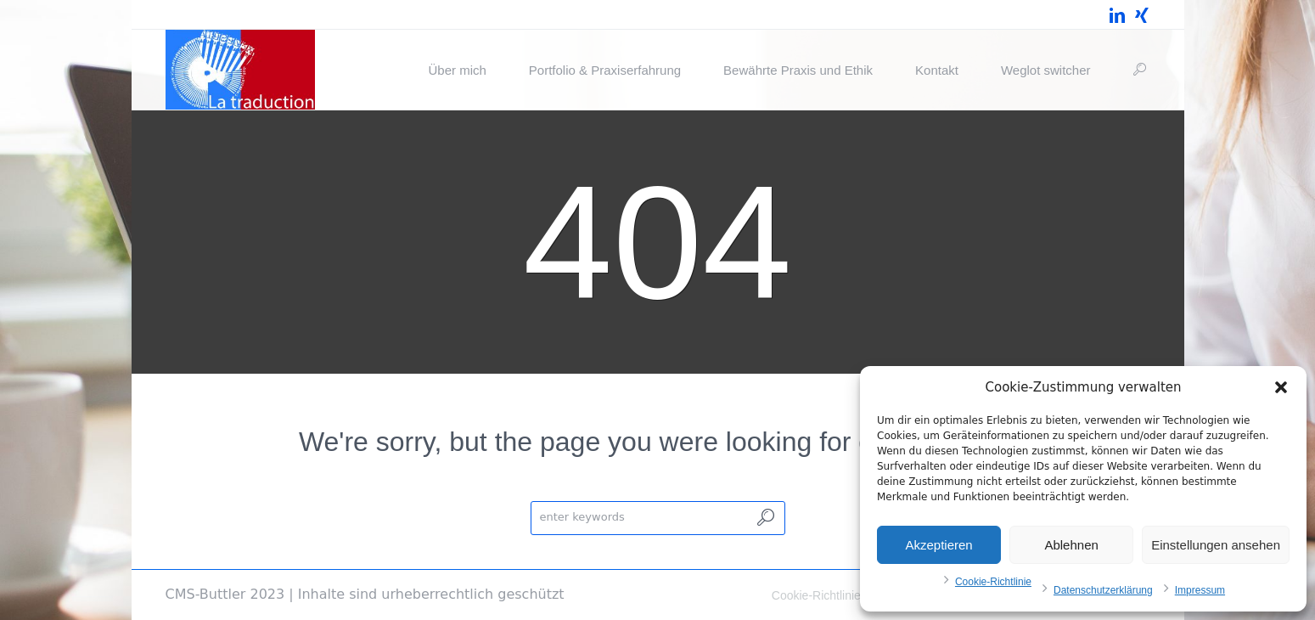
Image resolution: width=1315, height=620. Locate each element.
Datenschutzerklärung (1103, 590)
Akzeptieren (938, 545)
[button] (1281, 387)
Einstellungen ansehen (1215, 545)
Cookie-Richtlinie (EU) (830, 595)
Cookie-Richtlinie (993, 582)
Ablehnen (1071, 545)
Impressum (1200, 590)
